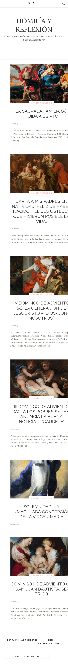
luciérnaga (14, 123)
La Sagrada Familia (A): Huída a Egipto (42, 114)
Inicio (50, 640)
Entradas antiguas (49, 643)
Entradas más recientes (22, 640)
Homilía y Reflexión (34, 25)
